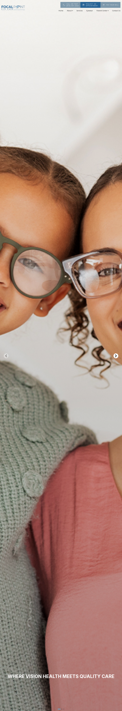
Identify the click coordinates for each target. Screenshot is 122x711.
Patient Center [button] (102, 10)
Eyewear (89, 10)
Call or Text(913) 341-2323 (72, 5)
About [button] (70, 10)
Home (61, 10)
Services (80, 10)
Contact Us (116, 10)
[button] (59, 709)
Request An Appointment (92, 5)
